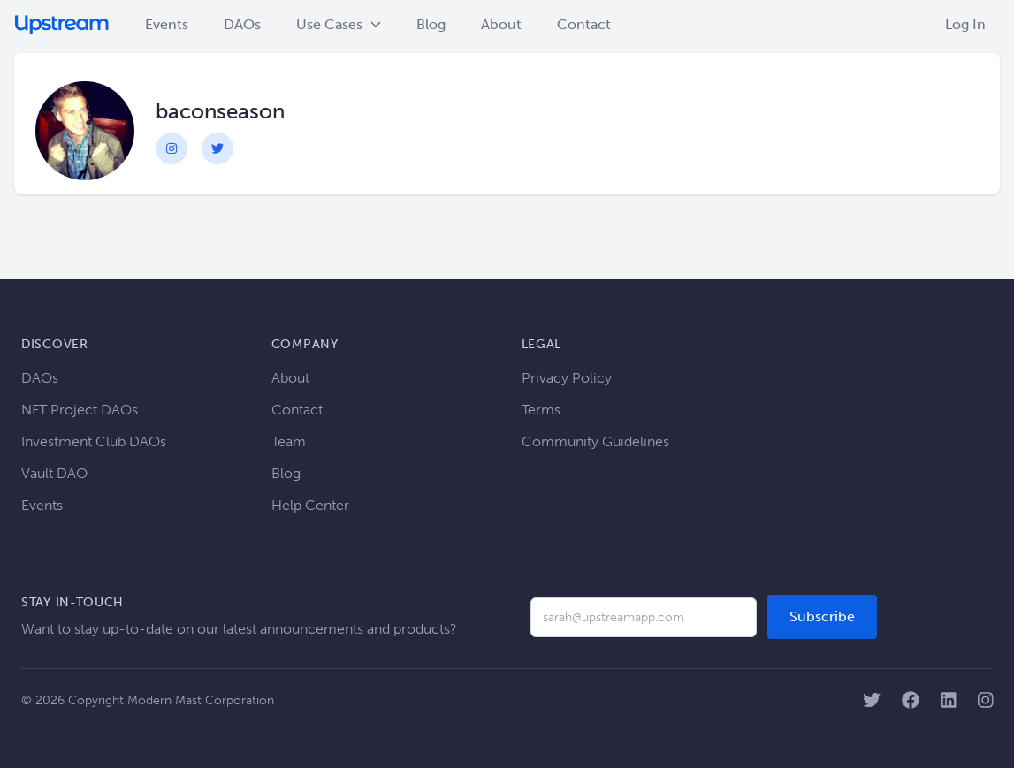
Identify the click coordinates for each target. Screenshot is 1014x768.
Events (166, 24)
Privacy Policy (567, 377)
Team (288, 441)
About (501, 24)
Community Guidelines (595, 441)
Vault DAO (54, 473)
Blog (431, 24)
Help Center (310, 505)
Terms (541, 409)
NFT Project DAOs (79, 409)
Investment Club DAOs (93, 441)
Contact (584, 24)
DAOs (242, 24)
